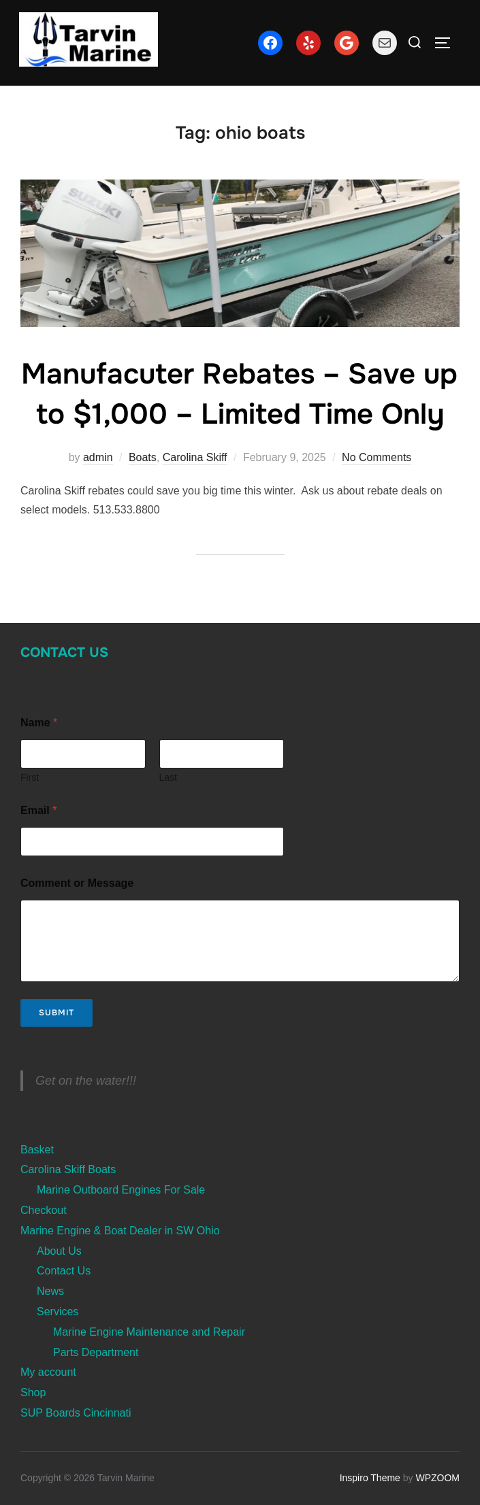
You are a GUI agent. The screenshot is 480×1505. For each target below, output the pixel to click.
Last (168, 777)
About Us (59, 1251)
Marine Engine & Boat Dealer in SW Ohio (120, 1230)
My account (48, 1372)
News (50, 1291)
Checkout (43, 1210)
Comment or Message (76, 883)
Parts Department (95, 1352)
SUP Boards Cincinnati (75, 1413)
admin (98, 457)
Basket (37, 1149)
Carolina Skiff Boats (68, 1169)
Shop (33, 1392)
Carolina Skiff (195, 457)
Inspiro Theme (370, 1477)
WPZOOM (437, 1477)
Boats (143, 457)
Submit (56, 1012)
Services (57, 1311)
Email (38, 810)
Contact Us (64, 652)
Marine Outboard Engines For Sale (121, 1190)
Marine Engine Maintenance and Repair (149, 1332)
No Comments (376, 457)
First (29, 777)
